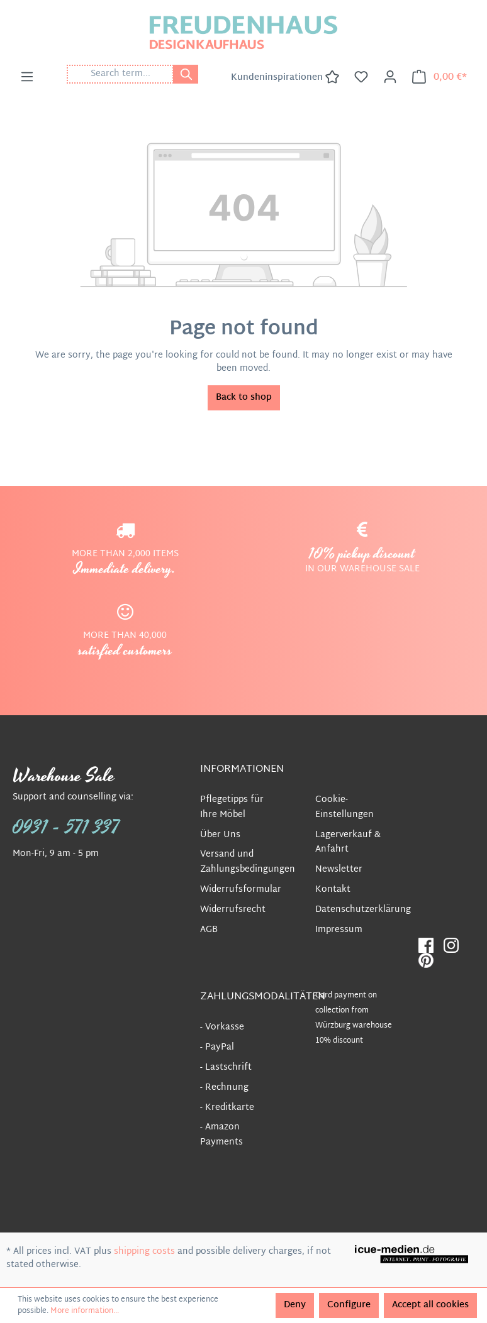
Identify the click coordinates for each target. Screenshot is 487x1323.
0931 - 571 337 (66, 828)
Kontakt (332, 890)
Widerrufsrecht (233, 910)
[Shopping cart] (439, 77)
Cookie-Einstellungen (344, 807)
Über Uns (220, 835)
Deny (295, 1305)
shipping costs (144, 1252)
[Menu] (27, 77)
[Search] (185, 74)
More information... (84, 1311)
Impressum (338, 930)
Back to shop (244, 397)
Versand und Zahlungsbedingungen (247, 862)
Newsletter (338, 869)
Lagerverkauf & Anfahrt (348, 842)
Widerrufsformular (240, 890)
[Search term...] (120, 74)
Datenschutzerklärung (363, 910)
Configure (349, 1305)
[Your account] (390, 77)
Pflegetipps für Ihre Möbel (232, 807)
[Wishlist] (361, 77)
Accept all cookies (430, 1305)
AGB (209, 930)
